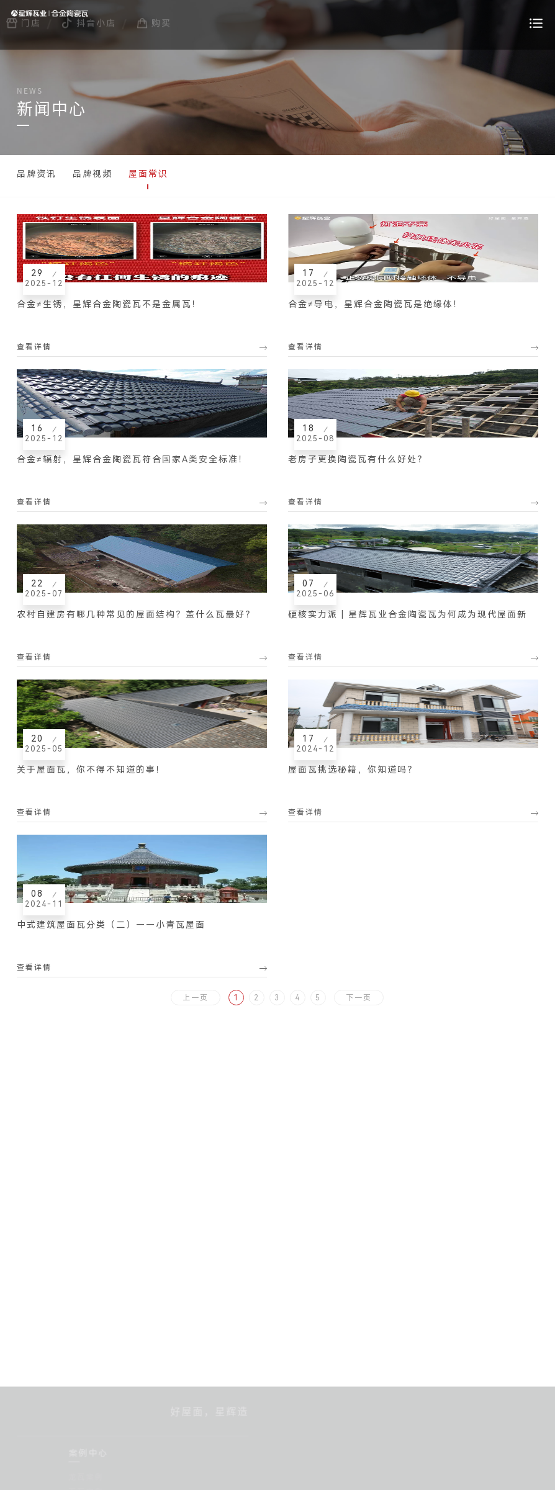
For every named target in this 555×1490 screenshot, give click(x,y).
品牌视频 (92, 174)
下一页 (359, 998)
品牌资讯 (36, 174)
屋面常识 (148, 174)
